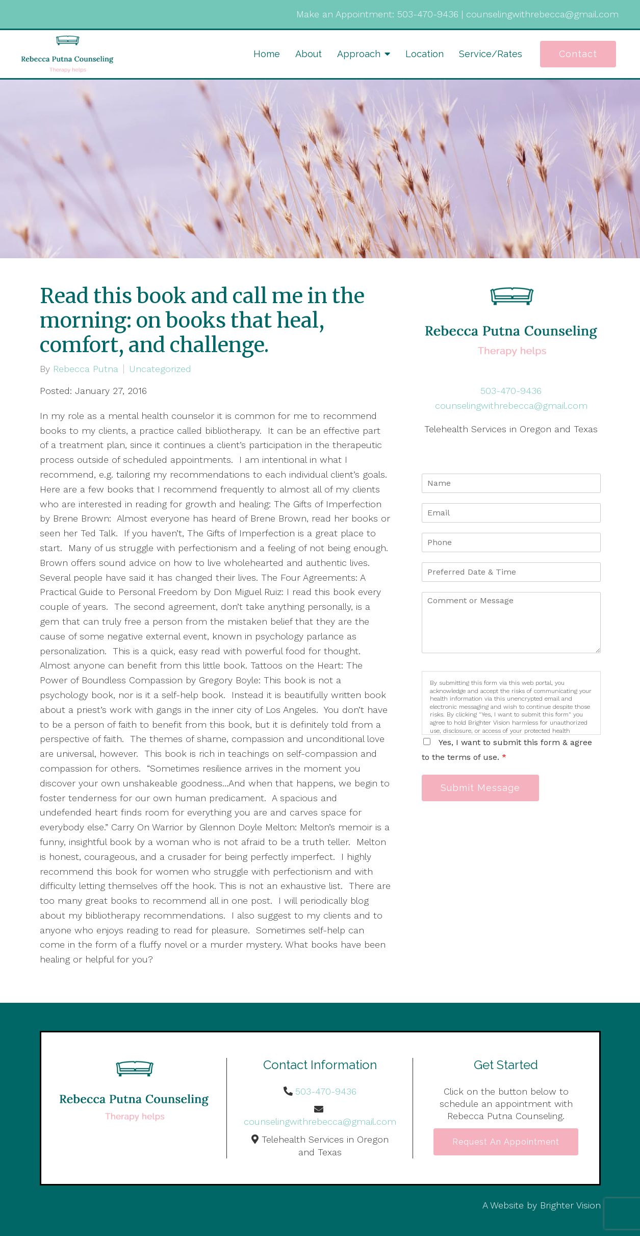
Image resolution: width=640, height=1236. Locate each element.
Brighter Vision (570, 1205)
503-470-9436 (427, 14)
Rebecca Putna (85, 369)
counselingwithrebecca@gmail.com (542, 14)
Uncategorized (160, 369)
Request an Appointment (505, 1142)
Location (424, 53)
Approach (358, 53)
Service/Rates (490, 53)
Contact (578, 53)
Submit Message (480, 787)
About (308, 53)
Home (266, 53)
